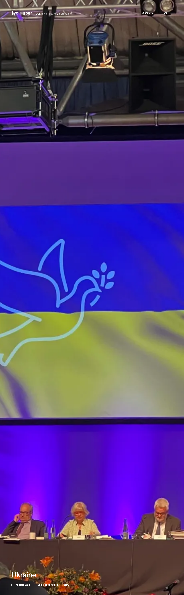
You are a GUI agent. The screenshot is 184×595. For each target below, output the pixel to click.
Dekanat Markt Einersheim (55, 584)
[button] (148, 12)
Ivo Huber (22, 13)
